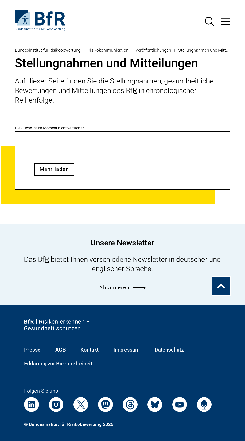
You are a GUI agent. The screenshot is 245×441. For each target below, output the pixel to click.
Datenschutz (169, 350)
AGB (60, 350)
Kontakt (89, 350)
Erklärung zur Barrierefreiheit (58, 364)
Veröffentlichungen (153, 50)
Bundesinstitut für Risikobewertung (48, 50)
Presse (32, 350)
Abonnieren (122, 287)
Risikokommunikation (108, 50)
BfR (131, 90)
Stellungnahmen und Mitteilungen (210, 50)
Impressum (126, 350)
